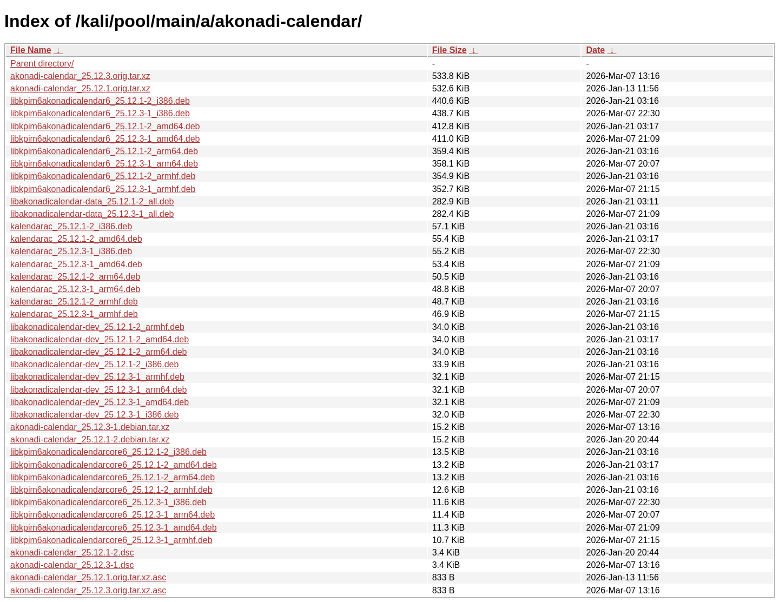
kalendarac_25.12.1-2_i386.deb (71, 226)
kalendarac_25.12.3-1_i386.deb (71, 251)
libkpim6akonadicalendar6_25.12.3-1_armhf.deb (102, 189)
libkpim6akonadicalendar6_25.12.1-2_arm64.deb (104, 151)
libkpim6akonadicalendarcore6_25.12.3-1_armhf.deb (111, 540)
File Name (30, 50)
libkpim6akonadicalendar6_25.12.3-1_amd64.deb (105, 138)
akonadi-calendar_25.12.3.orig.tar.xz (80, 76)
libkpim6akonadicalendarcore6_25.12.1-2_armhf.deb (111, 489)
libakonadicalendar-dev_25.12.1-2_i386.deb (94, 364)
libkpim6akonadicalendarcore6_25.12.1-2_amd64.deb (113, 464)
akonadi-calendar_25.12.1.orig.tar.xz (80, 88)
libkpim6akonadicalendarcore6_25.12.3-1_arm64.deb (112, 514)
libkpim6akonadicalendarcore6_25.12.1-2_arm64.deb (112, 477)
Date (595, 50)
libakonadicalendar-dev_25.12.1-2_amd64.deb (99, 339)
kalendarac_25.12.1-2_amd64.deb (76, 238)
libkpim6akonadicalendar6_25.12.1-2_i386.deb (100, 100)
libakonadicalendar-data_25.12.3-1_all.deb (92, 214)
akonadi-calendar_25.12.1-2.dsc (72, 552)
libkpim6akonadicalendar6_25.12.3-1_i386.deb (100, 113)
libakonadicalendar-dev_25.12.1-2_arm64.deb (98, 351)
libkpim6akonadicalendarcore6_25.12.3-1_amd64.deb (113, 527)
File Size (449, 50)
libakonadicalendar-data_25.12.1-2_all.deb (92, 201)
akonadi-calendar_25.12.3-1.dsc (72, 565)
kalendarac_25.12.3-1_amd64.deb (76, 264)
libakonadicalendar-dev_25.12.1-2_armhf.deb (97, 327)
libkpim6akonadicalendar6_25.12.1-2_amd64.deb (105, 126)
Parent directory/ (42, 63)
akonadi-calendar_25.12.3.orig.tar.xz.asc (88, 590)
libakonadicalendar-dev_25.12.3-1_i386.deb (94, 414)
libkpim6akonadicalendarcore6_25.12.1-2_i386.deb (108, 452)
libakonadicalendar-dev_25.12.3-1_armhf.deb (97, 376)
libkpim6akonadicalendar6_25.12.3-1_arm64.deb (104, 163)
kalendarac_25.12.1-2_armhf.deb (74, 301)
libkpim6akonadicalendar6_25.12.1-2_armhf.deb (102, 176)
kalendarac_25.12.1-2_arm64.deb (75, 276)
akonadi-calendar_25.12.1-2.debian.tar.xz (89, 439)
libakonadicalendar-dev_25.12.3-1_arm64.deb (98, 389)
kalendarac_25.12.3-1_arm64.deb (75, 289)
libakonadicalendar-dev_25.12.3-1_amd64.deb (99, 402)
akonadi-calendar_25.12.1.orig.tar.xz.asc (88, 577)
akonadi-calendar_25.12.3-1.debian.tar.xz (89, 427)
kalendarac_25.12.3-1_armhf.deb (74, 314)
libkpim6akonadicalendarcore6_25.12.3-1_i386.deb (108, 502)
